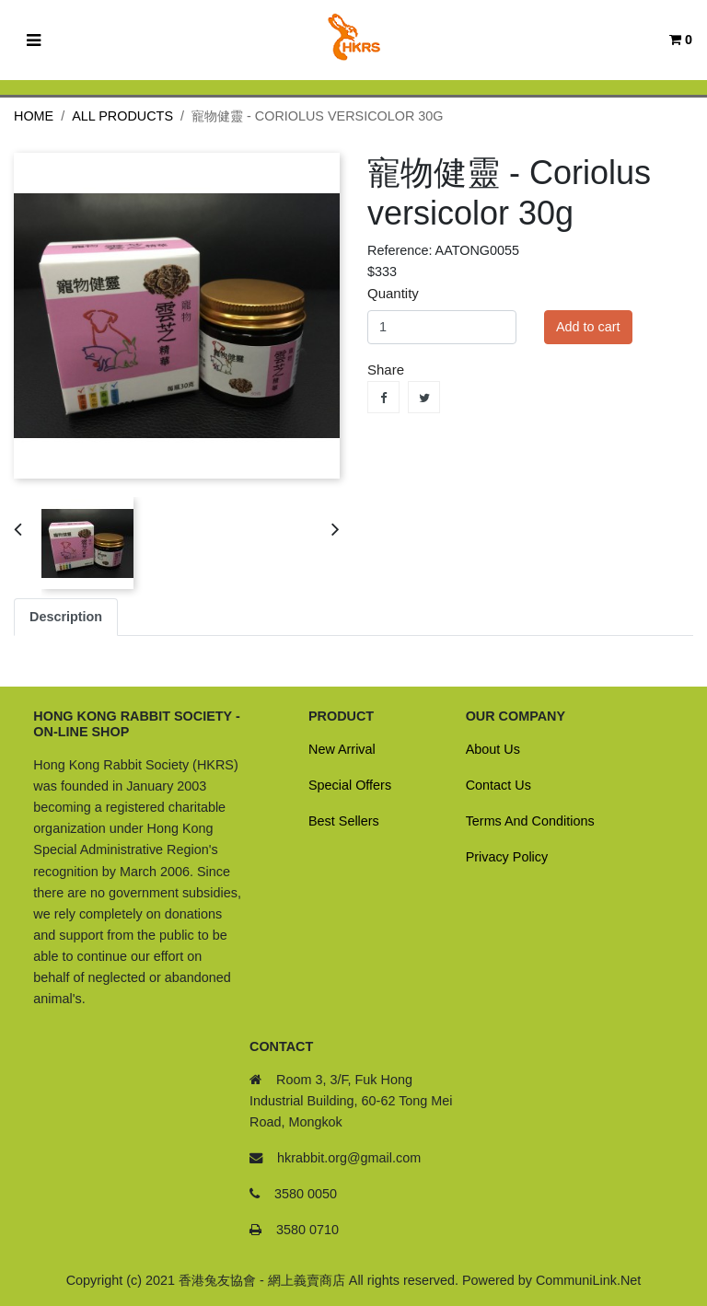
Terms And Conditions (530, 821)
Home (33, 116)
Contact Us (498, 785)
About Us (493, 749)
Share (383, 397)
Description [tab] (65, 616)
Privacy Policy (507, 856)
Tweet (424, 397)
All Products (122, 116)
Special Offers (349, 785)
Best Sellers (343, 821)
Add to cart (588, 326)
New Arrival (342, 749)
